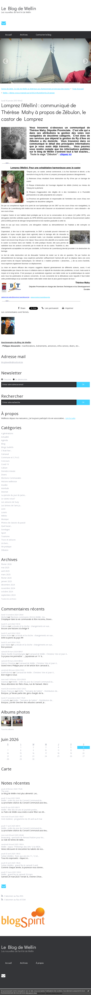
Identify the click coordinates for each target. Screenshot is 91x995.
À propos (40, 963)
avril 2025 (5, 571)
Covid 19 (5, 464)
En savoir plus (31, 993)
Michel (4, 617)
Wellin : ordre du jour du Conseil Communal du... (33, 681)
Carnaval (5, 454)
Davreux (4, 681)
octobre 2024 (7, 592)
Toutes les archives (8, 599)
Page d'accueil (78, 89)
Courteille (5, 700)
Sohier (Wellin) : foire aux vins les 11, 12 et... (20, 856)
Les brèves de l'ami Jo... (11, 505)
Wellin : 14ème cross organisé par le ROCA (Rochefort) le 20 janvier (29, 93)
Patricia (4, 626)
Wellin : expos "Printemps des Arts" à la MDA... (21, 846)
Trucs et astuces (8, 540)
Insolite (4, 485)
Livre (3, 509)
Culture (4, 468)
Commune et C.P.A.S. (10, 457)
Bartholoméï (6, 672)
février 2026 (6, 564)
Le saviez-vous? (8, 499)
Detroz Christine (8, 663)
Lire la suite (70, 418)
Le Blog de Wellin (18, 8)
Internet (4, 492)
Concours (5, 461)
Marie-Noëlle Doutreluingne (13, 654)
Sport (3, 533)
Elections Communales (11, 478)
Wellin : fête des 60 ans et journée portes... (19, 809)
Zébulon (4, 550)
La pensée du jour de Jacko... (13, 495)
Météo (4, 516)
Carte (6, 769)
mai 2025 (5, 568)
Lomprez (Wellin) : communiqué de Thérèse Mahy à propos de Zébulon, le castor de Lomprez (43, 112)
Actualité (5, 437)
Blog (3, 444)
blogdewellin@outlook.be (12, 362)
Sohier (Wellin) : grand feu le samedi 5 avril (19, 865)
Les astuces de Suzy (10, 502)
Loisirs (4, 512)
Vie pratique (6, 547)
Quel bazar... (6, 526)
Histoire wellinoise (9, 481)
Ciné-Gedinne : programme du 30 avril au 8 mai (21, 819)
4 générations (7, 433)
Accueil (8, 34)
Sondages (5, 530)
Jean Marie (5, 644)
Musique (5, 519)
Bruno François (8, 691)
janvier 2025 (6, 581)
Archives (24, 34)
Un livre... (5, 543)
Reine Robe (6, 635)
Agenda (4, 440)
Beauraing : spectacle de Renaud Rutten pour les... (23, 837)
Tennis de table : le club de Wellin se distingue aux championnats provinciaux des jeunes (35, 89)
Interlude (5, 488)
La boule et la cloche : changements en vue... (30, 626)
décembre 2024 (8, 585)
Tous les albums (7, 729)
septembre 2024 (8, 595)
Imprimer (67, 308)
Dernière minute (8, 471)
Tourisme (5, 536)
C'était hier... (6, 451)
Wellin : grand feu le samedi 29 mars (17, 874)
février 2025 (6, 578)
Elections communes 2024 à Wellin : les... (28, 617)
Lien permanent (50, 308)
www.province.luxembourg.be (40, 297)
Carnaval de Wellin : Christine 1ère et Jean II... (48, 654)
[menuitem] (8, 34)
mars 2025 (5, 574)
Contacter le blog (43, 34)
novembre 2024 (8, 588)
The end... (5, 791)
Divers (4, 475)
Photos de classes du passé (13, 523)
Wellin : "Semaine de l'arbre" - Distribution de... (38, 691)
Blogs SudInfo (7, 447)
